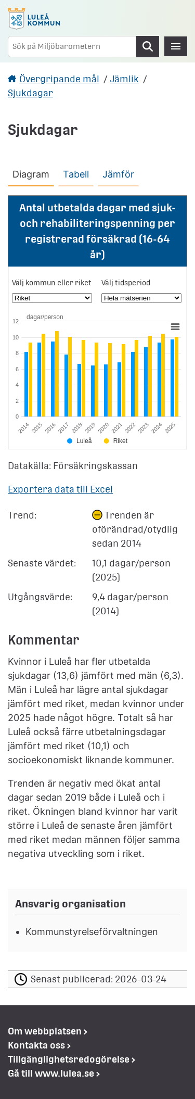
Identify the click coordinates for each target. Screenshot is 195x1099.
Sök (147, 46)
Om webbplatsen (45, 1031)
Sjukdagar (30, 92)
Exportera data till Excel (60, 489)
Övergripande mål (59, 78)
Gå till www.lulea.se (51, 1073)
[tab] (33, 172)
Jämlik (124, 78)
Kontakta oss (36, 1045)
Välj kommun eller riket (52, 283)
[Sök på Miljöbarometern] (72, 46)
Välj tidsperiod (125, 283)
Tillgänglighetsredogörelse (68, 1059)
